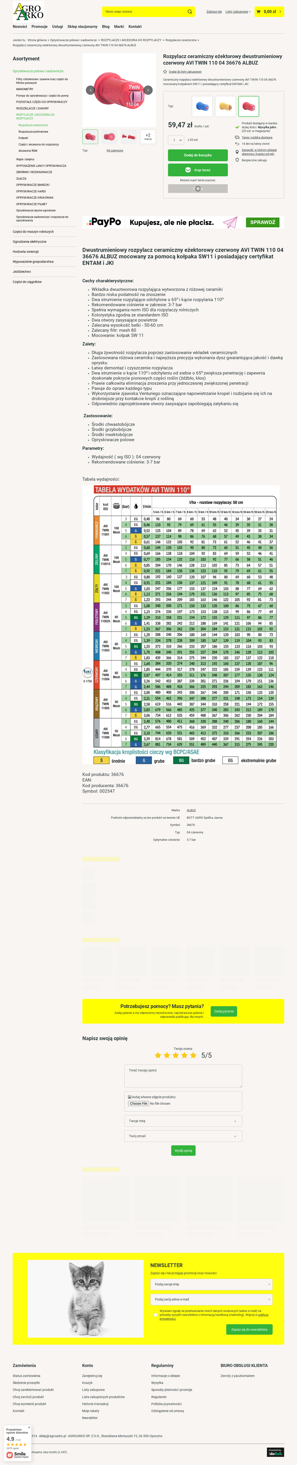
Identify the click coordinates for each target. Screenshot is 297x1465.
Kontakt (135, 26)
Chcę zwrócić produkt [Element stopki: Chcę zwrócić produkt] (28, 1397)
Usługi (57, 26)
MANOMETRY (24, 89)
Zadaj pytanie (224, 1011)
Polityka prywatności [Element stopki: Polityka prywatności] (166, 1404)
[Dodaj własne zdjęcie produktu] (159, 1103)
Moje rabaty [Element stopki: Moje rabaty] (90, 1411)
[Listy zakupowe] (238, 11)
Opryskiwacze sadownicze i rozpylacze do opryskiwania (42, 218)
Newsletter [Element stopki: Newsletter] (90, 1418)
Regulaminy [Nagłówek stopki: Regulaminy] (162, 1365)
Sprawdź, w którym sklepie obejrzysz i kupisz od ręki (259, 152)
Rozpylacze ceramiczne (181, 40)
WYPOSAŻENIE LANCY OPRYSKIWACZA (41, 166)
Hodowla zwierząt (26, 251)
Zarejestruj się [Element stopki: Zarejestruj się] (92, 1376)
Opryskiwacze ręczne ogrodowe (35, 210)
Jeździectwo (22, 271)
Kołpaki (23, 138)
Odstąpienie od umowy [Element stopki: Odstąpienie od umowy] (167, 1411)
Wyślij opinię (183, 1151)
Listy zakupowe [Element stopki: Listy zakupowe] (93, 1390)
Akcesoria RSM (28, 150)
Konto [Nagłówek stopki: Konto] (87, 1365)
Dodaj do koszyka (198, 155)
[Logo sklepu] (28, 12)
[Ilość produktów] (176, 140)
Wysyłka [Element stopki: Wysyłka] (157, 1383)
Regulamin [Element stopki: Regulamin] (159, 1397)
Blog (106, 26)
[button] (90, 90)
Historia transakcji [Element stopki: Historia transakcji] (95, 1404)
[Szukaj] (189, 12)
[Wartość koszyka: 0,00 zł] (269, 12)
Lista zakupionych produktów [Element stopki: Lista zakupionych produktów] (103, 1397)
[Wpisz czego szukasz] (148, 12)
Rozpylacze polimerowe (33, 131)
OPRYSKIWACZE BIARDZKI (32, 185)
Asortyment (26, 59)
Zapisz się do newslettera (249, 1329)
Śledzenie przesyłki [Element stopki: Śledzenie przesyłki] (26, 1383)
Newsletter (166, 1265)
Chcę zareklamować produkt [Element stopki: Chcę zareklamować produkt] (33, 1390)
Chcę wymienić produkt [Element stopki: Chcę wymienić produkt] (29, 1404)
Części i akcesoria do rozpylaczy (39, 144)
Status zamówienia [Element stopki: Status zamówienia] (26, 1376)
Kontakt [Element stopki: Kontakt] (18, 1411)
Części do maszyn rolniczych (33, 231)
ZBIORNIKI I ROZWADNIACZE (34, 172)
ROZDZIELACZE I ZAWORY (32, 108)
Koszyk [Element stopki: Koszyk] (87, 1383)
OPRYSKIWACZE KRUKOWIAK (35, 197)
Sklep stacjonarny (82, 26)
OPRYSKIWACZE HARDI (31, 191)
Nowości (20, 26)
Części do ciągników (27, 282)
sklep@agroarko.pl (52, 1436)
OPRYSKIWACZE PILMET (31, 204)
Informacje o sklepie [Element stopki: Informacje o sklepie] (165, 1376)
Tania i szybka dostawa (257, 137)
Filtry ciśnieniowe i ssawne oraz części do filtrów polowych (42, 81)
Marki (119, 26)
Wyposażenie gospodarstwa (33, 261)
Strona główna (37, 40)
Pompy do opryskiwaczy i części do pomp (42, 95)
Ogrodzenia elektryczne (29, 241)
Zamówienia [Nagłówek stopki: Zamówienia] (24, 1365)
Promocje (40, 26)
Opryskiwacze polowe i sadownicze (73, 40)
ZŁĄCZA (21, 178)
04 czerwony (115, 150)
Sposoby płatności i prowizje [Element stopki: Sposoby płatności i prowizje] (171, 1390)
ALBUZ (191, 810)
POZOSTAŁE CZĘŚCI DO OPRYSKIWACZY (41, 102)
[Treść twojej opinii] (183, 1076)
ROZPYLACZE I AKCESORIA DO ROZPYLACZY (131, 40)
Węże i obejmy (25, 159)
